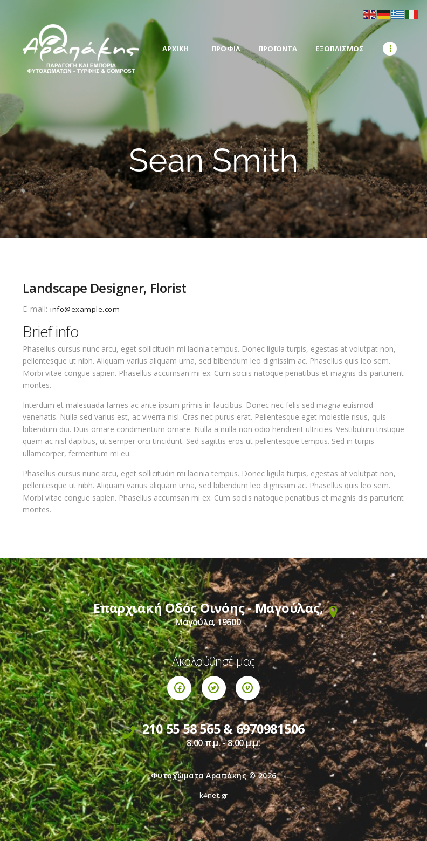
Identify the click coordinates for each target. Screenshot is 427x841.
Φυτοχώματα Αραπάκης (199, 775)
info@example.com (86, 309)
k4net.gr (213, 795)
